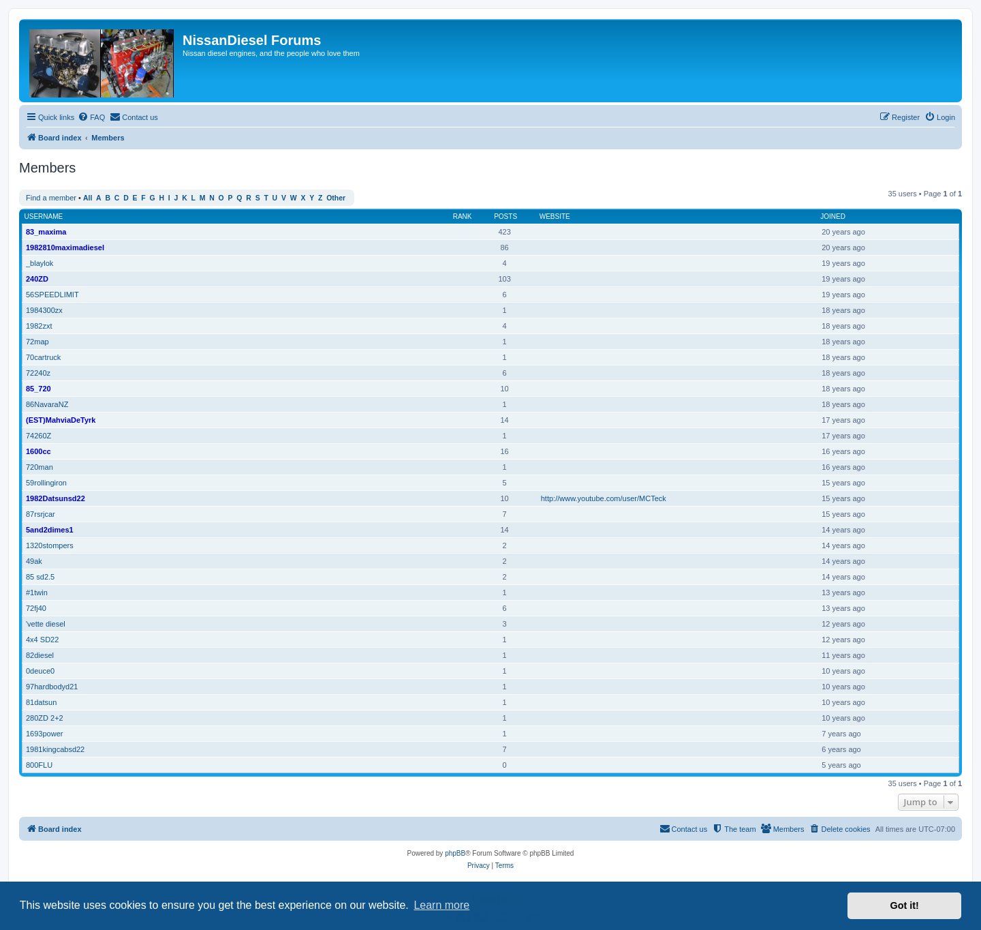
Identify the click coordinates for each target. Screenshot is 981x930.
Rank (462, 216)
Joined (832, 216)
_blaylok (39, 263)
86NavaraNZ (47, 404)
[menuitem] (91, 117)
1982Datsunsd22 (55, 498)
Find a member (51, 198)
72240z (38, 373)
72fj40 (36, 608)
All (87, 198)
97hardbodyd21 (52, 686)
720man (39, 467)
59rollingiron (46, 483)
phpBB (455, 853)
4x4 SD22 (42, 639)
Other (335, 198)
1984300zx (44, 310)
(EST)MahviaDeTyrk (61, 420)
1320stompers (50, 545)
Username (44, 216)
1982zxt (39, 326)
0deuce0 (40, 671)
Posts (505, 216)
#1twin (37, 592)
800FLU (39, 765)
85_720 (38, 389)
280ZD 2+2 (44, 718)
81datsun (41, 702)
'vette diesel (45, 624)
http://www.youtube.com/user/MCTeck (603, 498)
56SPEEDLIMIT (52, 294)
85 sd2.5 (40, 577)
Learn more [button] (441, 905)
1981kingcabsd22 (55, 749)
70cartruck (43, 357)
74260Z (38, 436)
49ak (34, 561)
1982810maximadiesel (65, 247)
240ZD (37, 279)
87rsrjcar (40, 514)
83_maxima (46, 232)
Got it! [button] (904, 905)
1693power (44, 734)
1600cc (38, 451)
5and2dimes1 (50, 530)
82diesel (40, 655)
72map (37, 342)
